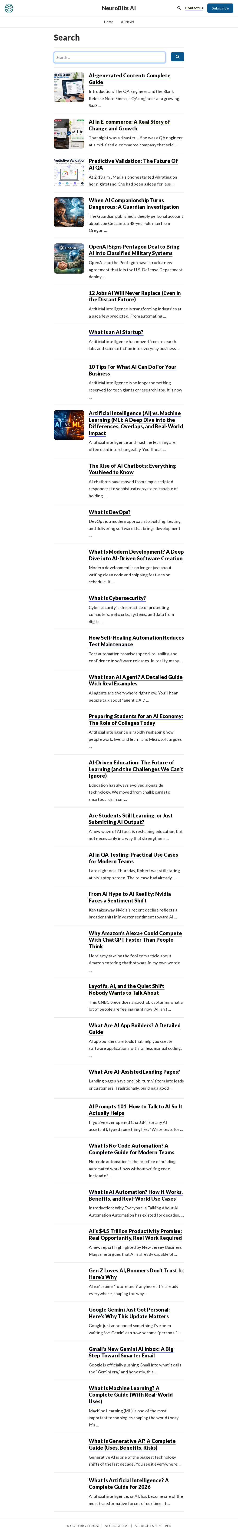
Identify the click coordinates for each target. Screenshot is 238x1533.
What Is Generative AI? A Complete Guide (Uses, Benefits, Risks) (132, 1444)
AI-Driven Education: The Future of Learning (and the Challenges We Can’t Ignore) (136, 769)
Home (108, 22)
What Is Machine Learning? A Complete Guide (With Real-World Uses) (131, 1394)
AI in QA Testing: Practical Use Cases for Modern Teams (133, 858)
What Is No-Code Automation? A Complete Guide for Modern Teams (131, 1148)
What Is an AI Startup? (116, 332)
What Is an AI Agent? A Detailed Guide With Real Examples (136, 680)
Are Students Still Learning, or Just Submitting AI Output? (131, 818)
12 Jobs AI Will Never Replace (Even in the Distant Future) (135, 296)
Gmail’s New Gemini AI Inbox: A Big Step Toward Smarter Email (131, 1352)
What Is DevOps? (110, 512)
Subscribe (220, 8)
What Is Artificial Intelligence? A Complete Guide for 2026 (129, 1483)
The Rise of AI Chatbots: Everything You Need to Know (132, 469)
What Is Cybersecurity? (117, 598)
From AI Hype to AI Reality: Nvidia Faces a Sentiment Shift (130, 897)
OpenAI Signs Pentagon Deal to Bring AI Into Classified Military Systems (134, 249)
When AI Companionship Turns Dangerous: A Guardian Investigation (134, 203)
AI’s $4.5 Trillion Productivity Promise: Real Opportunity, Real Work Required (135, 1234)
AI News (127, 22)
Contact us (194, 8)
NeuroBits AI (119, 8)
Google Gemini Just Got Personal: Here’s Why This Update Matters (129, 1312)
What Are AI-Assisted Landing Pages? (134, 1072)
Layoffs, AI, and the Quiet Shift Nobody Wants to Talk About (127, 989)
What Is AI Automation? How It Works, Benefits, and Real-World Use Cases (136, 1195)
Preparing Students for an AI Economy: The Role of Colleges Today (136, 719)
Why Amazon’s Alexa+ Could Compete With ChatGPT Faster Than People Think (135, 939)
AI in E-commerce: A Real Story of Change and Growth (129, 125)
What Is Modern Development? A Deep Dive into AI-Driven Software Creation (136, 555)
